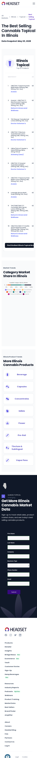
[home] (11, 3)
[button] (33, 3)
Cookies (25, 757)
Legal (17, 757)
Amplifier (9, 715)
